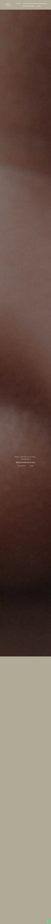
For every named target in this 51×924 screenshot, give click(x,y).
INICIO (18, 3)
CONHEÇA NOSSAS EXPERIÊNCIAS (35, 3)
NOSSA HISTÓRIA (28, 6)
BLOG (39, 6)
